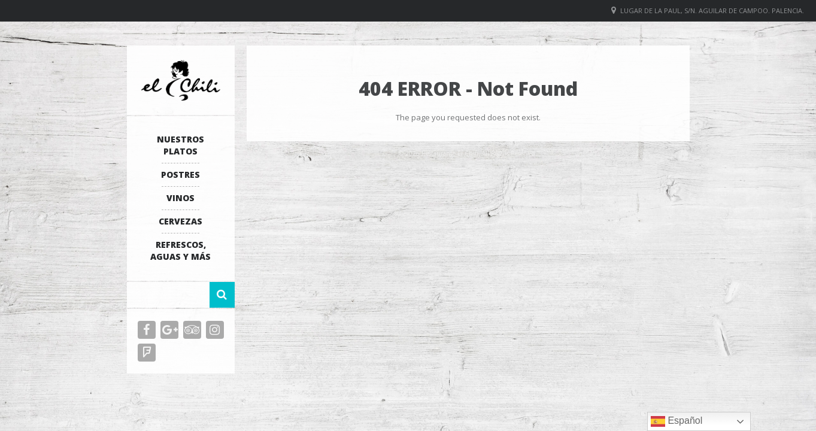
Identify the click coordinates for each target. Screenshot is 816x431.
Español (676, 421)
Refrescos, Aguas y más (180, 250)
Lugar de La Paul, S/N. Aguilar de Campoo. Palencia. (712, 10)
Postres (180, 174)
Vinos (180, 198)
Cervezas (180, 221)
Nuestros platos (180, 145)
